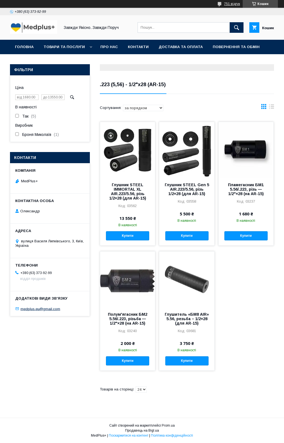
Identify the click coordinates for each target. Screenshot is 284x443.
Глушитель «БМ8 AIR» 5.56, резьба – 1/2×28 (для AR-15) (187, 318)
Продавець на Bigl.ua (142, 430)
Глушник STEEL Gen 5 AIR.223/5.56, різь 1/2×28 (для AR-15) (187, 189)
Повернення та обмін (236, 47)
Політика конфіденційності (172, 435)
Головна (24, 47)
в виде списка (271, 108)
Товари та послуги (64, 47)
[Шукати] (237, 27)
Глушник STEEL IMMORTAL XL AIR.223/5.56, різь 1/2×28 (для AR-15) (127, 191)
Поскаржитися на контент (128, 435)
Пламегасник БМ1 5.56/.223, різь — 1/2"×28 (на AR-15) (246, 189)
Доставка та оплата (181, 47)
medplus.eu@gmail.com (40, 309)
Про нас (109, 47)
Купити (127, 236)
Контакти (138, 47)
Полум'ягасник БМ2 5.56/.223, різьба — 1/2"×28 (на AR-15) (127, 318)
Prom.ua (168, 425)
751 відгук (232, 4)
